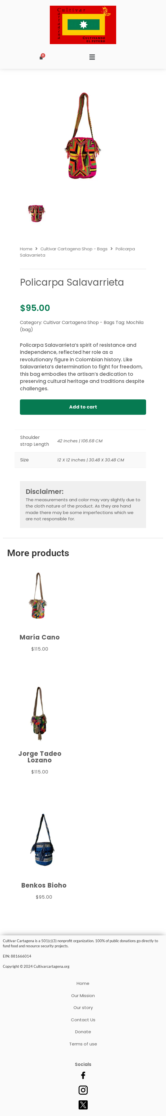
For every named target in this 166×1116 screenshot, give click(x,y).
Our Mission (83, 996)
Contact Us (83, 1020)
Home (26, 249)
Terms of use (83, 1044)
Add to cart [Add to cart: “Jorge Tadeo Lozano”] (39, 784)
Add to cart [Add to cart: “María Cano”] (39, 661)
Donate (83, 1032)
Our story (83, 1007)
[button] (92, 57)
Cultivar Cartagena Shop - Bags (74, 249)
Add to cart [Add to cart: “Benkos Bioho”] (44, 909)
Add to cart (83, 407)
